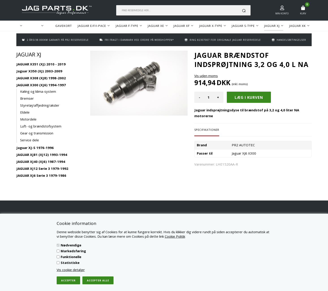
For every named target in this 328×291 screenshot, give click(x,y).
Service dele (29, 140)
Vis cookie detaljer (71, 269)
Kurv (303, 13)
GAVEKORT (63, 26)
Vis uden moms (206, 75)
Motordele (28, 119)
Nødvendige (71, 245)
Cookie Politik (175, 236)
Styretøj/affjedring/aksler (39, 105)
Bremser (27, 98)
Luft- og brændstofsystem (40, 126)
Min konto (282, 13)
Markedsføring (73, 251)
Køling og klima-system (38, 91)
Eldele (25, 112)
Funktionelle (71, 256)
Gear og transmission (36, 133)
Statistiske (70, 262)
